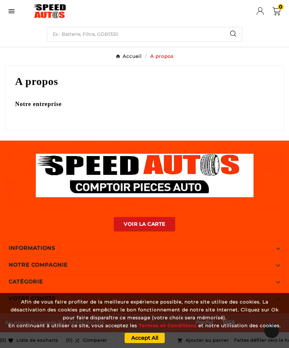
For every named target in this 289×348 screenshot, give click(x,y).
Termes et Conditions (168, 326)
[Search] (233, 34)
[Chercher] (135, 34)
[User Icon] (264, 11)
